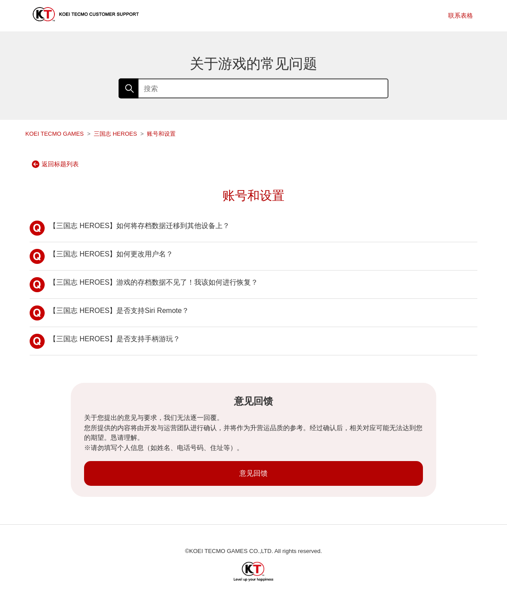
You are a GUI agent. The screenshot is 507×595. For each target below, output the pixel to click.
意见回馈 (253, 473)
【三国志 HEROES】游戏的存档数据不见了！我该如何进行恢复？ (144, 284)
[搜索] (253, 89)
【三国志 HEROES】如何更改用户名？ (101, 256)
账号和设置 (161, 133)
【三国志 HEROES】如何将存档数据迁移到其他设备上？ (130, 228)
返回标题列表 (55, 164)
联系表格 (460, 15)
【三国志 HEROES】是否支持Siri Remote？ (109, 312)
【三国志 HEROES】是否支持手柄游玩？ (105, 341)
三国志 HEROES (115, 133)
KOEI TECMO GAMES (54, 133)
